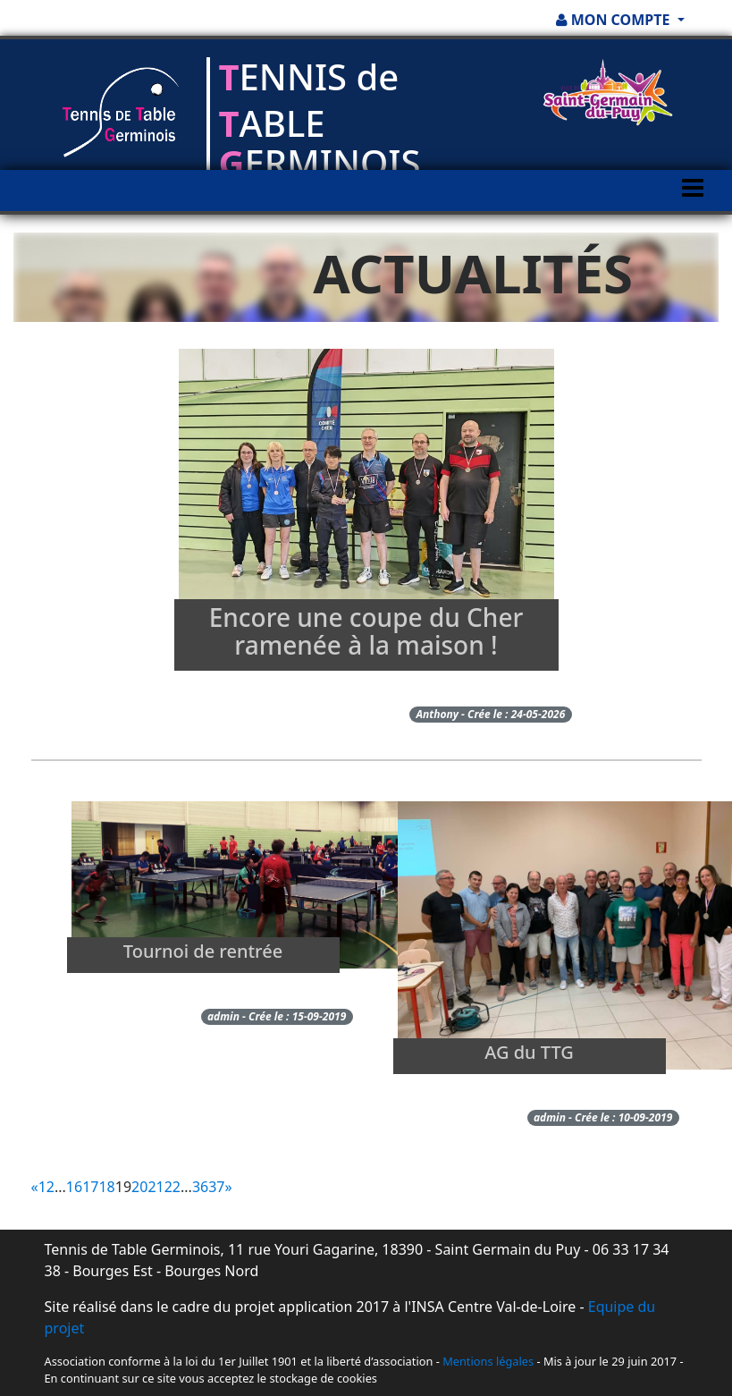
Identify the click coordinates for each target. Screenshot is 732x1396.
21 (155, 1187)
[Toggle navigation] (693, 205)
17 (90, 1187)
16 (74, 1187)
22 (172, 1187)
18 (106, 1187)
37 (216, 1187)
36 (200, 1187)
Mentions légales (488, 1361)
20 (139, 1187)
